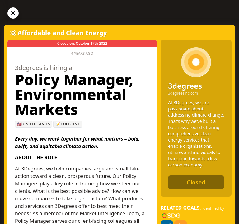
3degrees (185, 86)
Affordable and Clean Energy (62, 33)
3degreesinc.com (183, 93)
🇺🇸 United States (33, 124)
